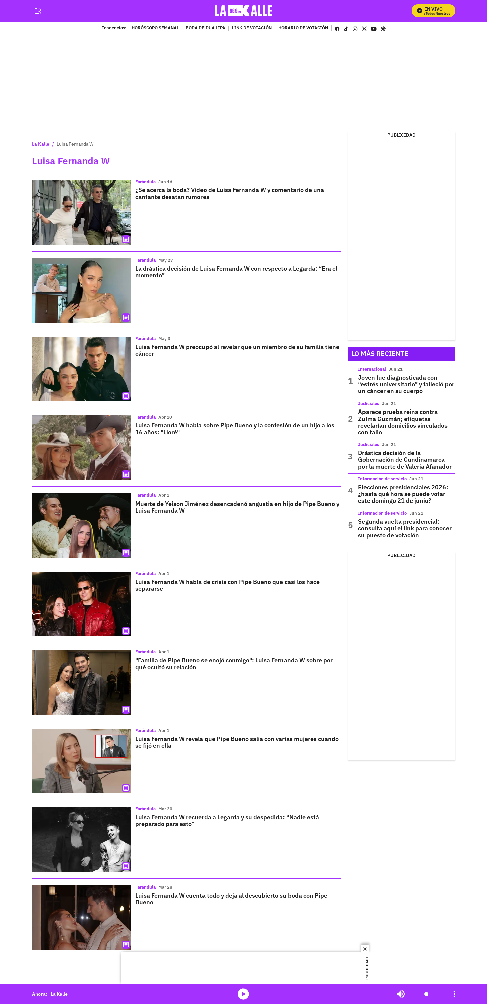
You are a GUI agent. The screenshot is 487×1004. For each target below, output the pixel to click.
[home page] (243, 11)
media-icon (243, 994)
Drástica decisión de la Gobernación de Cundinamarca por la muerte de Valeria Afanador (405, 459)
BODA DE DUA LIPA (205, 28)
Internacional (372, 369)
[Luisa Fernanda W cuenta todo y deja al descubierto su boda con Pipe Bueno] (81, 917)
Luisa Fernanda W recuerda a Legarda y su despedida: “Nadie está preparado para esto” (227, 820)
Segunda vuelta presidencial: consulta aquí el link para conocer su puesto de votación (405, 528)
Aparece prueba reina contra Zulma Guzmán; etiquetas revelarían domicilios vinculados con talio (403, 422)
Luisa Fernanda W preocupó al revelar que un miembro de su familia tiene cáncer (237, 350)
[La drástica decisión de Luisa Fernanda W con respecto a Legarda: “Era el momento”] (81, 290)
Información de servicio (382, 479)
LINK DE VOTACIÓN (252, 28)
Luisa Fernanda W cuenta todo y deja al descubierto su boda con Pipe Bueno (231, 899)
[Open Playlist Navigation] (454, 994)
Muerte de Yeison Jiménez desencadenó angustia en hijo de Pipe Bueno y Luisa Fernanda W (237, 507)
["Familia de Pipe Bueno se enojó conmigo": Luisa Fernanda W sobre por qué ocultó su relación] (81, 682)
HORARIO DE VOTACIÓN (303, 28)
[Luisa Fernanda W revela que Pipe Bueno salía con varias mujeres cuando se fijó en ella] (81, 761)
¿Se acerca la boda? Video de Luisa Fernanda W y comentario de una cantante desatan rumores (229, 193)
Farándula (145, 182)
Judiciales (368, 403)
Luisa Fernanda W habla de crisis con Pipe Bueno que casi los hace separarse (227, 585)
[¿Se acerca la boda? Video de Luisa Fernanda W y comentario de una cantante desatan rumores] (81, 212)
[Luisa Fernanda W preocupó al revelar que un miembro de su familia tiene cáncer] (81, 369)
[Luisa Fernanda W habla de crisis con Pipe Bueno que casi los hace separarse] (81, 604)
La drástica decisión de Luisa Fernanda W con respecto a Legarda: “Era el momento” (236, 272)
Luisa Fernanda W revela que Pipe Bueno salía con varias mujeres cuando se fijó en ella (237, 742)
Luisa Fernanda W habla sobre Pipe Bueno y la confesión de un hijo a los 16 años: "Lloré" (234, 428)
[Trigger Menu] (38, 11)
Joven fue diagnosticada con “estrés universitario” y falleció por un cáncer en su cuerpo (406, 384)
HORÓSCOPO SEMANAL (155, 28)
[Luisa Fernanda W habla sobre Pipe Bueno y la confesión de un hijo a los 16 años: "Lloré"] (81, 447)
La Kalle (40, 144)
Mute (401, 994)
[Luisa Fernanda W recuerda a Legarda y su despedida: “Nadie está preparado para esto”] (81, 839)
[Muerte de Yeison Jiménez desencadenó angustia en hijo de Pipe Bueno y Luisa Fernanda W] (81, 525)
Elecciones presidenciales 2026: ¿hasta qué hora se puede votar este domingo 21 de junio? (403, 494)
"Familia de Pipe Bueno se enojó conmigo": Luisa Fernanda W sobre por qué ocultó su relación (234, 663)
